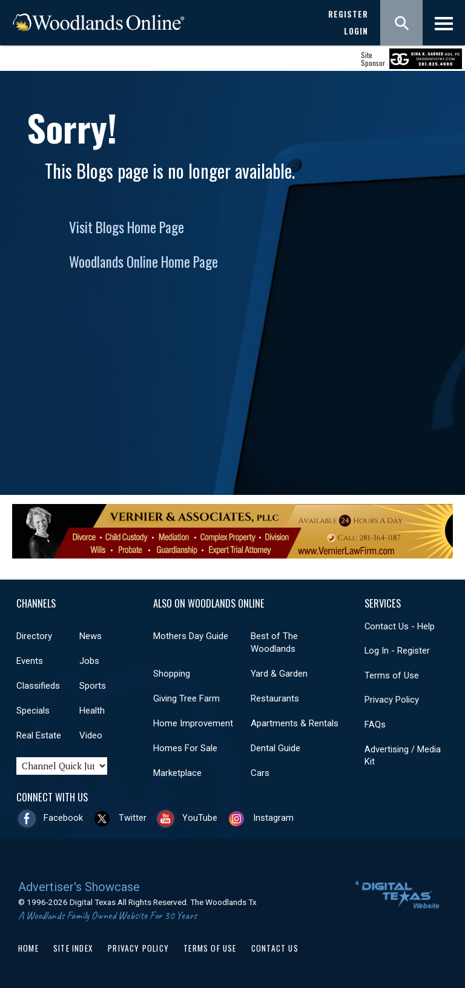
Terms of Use (391, 675)
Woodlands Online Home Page (143, 261)
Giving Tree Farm (186, 698)
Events (29, 660)
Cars (260, 773)
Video (90, 735)
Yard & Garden (279, 673)
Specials (33, 710)
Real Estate (38, 735)
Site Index (73, 948)
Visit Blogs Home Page (126, 227)
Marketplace (177, 773)
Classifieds (38, 685)
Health (92, 710)
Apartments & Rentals (294, 723)
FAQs (375, 724)
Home (28, 948)
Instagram (273, 817)
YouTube (199, 817)
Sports (92, 685)
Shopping (171, 673)
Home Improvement (193, 723)
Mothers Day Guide (190, 636)
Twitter (133, 817)
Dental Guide (275, 748)
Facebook (63, 817)
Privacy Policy (391, 699)
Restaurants (275, 698)
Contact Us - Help (399, 626)
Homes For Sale (185, 748)
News (90, 636)
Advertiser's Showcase (79, 887)
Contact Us (274, 948)
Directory (34, 636)
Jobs (89, 660)
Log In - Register (397, 650)
